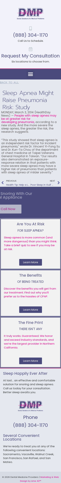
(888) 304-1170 (30, 35)
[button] (31, 74)
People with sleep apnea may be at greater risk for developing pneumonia (28, 119)
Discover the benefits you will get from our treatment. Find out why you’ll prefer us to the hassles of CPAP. (30, 292)
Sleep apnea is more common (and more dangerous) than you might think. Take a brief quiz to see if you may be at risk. (30, 243)
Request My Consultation (30, 55)
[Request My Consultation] (30, 49)
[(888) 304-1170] (30, 28)
